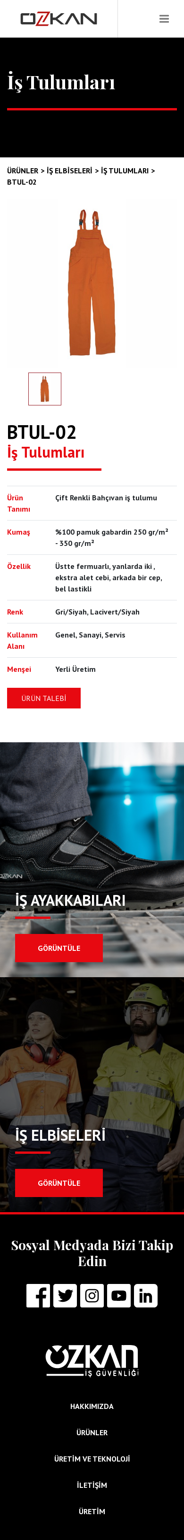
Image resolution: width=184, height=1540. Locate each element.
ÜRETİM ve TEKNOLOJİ (92, 1458)
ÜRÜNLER (92, 1432)
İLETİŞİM (92, 1485)
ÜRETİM (92, 1511)
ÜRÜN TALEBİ (44, 698)
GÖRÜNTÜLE (59, 948)
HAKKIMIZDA (92, 1406)
